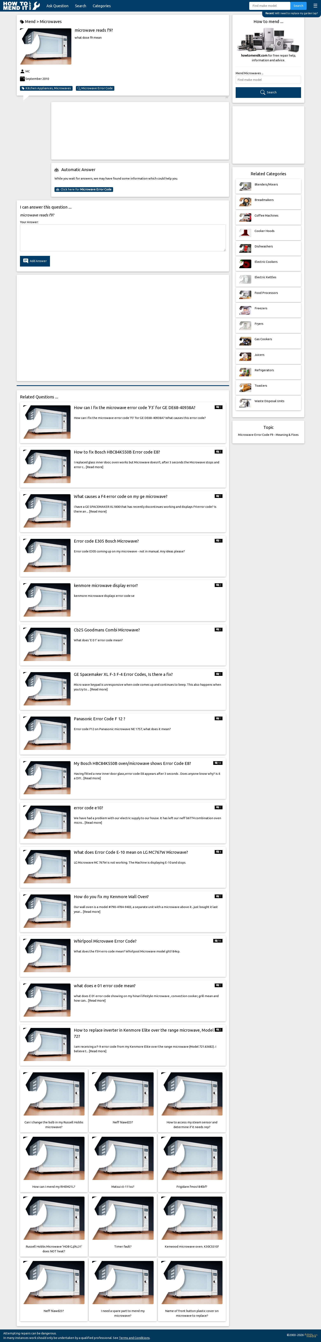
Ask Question (57, 6)
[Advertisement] (140, 131)
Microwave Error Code (95, 88)
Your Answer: (29, 222)
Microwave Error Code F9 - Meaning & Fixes (268, 434)
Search (80, 6)
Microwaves (51, 21)
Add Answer (35, 261)
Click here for (83, 189)
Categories (102, 6)
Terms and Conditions (134, 1338)
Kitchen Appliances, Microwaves (46, 88)
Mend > (30, 21)
